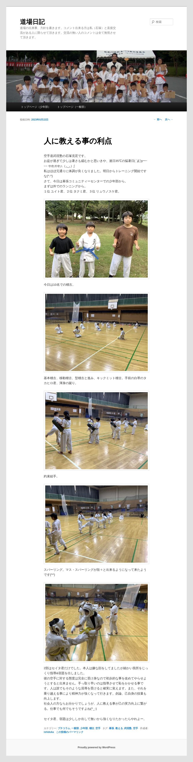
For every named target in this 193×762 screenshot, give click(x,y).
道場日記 (32, 21)
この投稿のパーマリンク (69, 732)
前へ (158, 119)
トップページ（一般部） (72, 106)
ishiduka (49, 732)
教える (119, 728)
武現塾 (128, 728)
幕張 (111, 728)
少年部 (84, 728)
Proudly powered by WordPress (96, 747)
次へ (169, 119)
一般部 (75, 728)
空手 (97, 728)
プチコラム (64, 728)
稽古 (91, 728)
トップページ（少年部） (36, 106)
